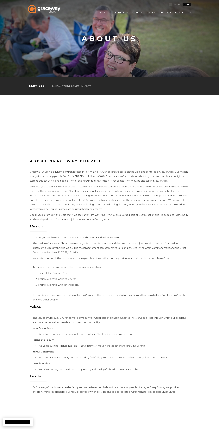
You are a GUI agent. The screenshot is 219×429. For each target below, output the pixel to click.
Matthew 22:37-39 (57, 252)
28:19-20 (73, 252)
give (187, 4)
